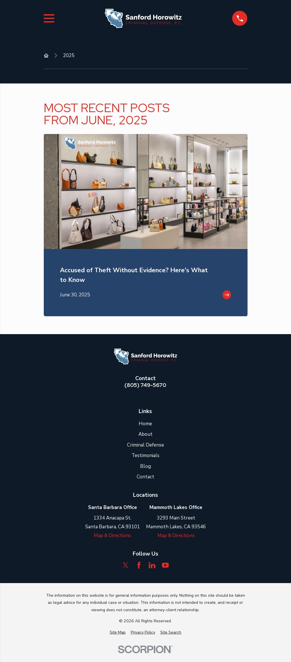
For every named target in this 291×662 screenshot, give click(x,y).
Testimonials (145, 455)
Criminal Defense (145, 445)
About (145, 434)
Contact (145, 477)
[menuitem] (118, 632)
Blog (145, 466)
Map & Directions (112, 535)
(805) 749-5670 (145, 385)
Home (145, 423)
